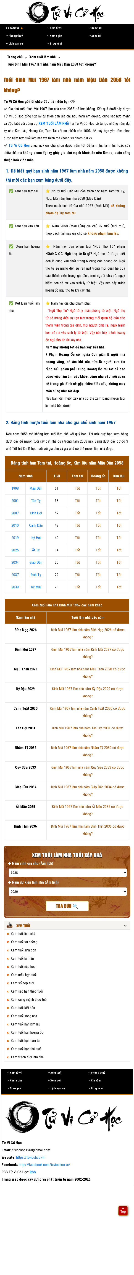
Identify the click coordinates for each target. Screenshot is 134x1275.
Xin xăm (94, 1080)
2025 (15, 550)
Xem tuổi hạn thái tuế (26, 1049)
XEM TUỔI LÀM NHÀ (54, 123)
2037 (15, 575)
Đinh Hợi (36, 513)
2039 (15, 587)
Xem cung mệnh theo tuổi (29, 999)
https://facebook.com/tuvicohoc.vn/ (44, 1165)
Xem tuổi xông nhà (24, 1016)
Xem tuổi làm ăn (22, 958)
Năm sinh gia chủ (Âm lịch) (30, 863)
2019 (15, 538)
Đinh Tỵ (36, 575)
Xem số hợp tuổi (22, 983)
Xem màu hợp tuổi (24, 975)
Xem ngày (54, 35)
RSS (33, 1172)
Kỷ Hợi (36, 538)
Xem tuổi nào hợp (23, 966)
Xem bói (95, 35)
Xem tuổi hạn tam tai (25, 1041)
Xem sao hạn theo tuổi (27, 991)
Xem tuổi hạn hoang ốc (27, 1032)
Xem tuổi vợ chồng (24, 942)
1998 (15, 488)
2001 (15, 501)
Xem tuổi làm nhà (23, 934)
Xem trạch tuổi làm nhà (27, 1057)
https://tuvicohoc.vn (30, 1157)
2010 (15, 525)
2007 (15, 513)
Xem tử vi (54, 28)
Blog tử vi (54, 43)
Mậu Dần (35, 488)
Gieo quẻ (14, 1088)
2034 (15, 562)
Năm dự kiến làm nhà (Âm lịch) (33, 882)
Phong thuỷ (14, 35)
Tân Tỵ (36, 501)
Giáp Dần (35, 562)
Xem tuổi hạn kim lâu (25, 1024)
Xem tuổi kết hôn (23, 1008)
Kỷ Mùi (36, 587)
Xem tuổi (95, 28)
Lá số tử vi (14, 28)
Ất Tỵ (36, 550)
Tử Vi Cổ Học (18, 145)
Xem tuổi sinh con (23, 950)
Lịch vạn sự (14, 43)
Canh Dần (36, 525)
